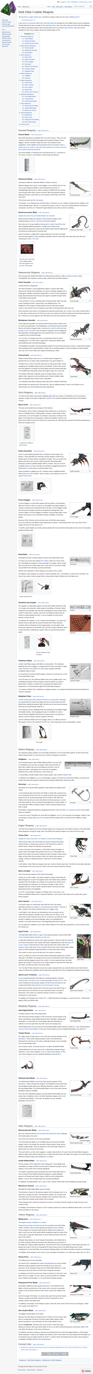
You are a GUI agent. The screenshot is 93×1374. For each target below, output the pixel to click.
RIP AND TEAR (26, 476)
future (42, 23)
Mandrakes (48, 1017)
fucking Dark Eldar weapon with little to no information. (38, 699)
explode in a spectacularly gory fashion (46, 907)
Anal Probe (24, 935)
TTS (34, 20)
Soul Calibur (45, 561)
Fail (48, 722)
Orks (44, 25)
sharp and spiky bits (35, 1225)
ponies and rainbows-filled (30, 23)
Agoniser (46, 224)
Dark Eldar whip (57, 224)
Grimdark (63, 810)
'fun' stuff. (35, 239)
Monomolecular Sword (53, 1133)
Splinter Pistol (51, 398)
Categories (22, 1360)
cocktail (51, 293)
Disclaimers (39, 1370)
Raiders (41, 1263)
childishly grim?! (74, 17)
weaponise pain (72, 276)
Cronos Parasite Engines (26, 937)
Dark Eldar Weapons (34, 1360)
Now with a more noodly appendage (40, 980)
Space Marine (68, 28)
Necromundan (41, 1133)
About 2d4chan (31, 1370)
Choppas (53, 138)
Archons (32, 221)
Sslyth (42, 1164)
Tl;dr (19, 338)
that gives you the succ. (42, 937)
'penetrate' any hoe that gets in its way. (46, 985)
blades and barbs (30, 466)
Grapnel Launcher (75, 810)
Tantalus (49, 1324)
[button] (5, 46)
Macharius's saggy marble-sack (31, 17)
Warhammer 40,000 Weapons (52, 1360)
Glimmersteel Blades (31, 1029)
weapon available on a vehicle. (33, 1222)
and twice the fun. (58, 980)
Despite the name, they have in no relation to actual (35, 839)
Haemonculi (40, 221)
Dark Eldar (50, 23)
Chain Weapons (57, 839)
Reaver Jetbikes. (58, 1228)
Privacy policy (22, 1370)
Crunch (30, 669)
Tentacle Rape (23, 980)
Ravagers (51, 1263)
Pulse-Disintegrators (44, 1339)
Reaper (44, 1288)
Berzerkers (52, 25)
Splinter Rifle (67, 775)
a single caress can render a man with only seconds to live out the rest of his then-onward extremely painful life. (42, 147)
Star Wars (25, 259)
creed (59, 753)
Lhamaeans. (40, 200)
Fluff (23, 669)
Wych (49, 221)
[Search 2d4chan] (83, 6)
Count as (21, 1029)
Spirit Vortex (37, 947)
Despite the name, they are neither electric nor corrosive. (36, 216)
